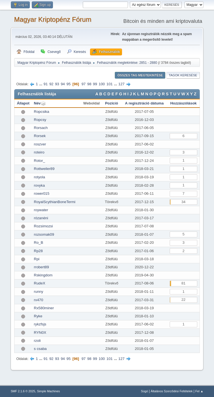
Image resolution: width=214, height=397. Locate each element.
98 (89, 84)
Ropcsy (40, 120)
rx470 (38, 300)
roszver (40, 144)
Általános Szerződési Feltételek (172, 391)
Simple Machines (48, 391)
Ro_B (38, 242)
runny (38, 291)
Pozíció (111, 103)
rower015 (42, 193)
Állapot (23, 103)
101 (109, 84)
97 (83, 84)
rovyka (39, 185)
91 (45, 84)
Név (37, 103)
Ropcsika (41, 111)
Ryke (38, 316)
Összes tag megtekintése (140, 75)
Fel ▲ (199, 391)
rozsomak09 (44, 234)
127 (121, 84)
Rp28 (38, 251)
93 (57, 84)
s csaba (40, 349)
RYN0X (40, 332)
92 (51, 84)
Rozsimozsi (43, 226)
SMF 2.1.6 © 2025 (23, 391)
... (41, 84)
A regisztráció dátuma (144, 103)
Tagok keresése (183, 75)
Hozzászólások (183, 103)
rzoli (37, 340)
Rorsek (40, 136)
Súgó (144, 391)
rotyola (39, 177)
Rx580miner (44, 308)
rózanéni (41, 218)
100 (102, 84)
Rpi (37, 259)
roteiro (39, 152)
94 (63, 84)
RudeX (39, 283)
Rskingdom (43, 275)
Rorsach (41, 128)
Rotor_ (39, 161)
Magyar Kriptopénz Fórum (52, 19)
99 (95, 84)
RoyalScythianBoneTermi (55, 202)
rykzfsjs (40, 324)
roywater (41, 210)
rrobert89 (41, 267)
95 (68, 84)
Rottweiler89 (44, 169)
